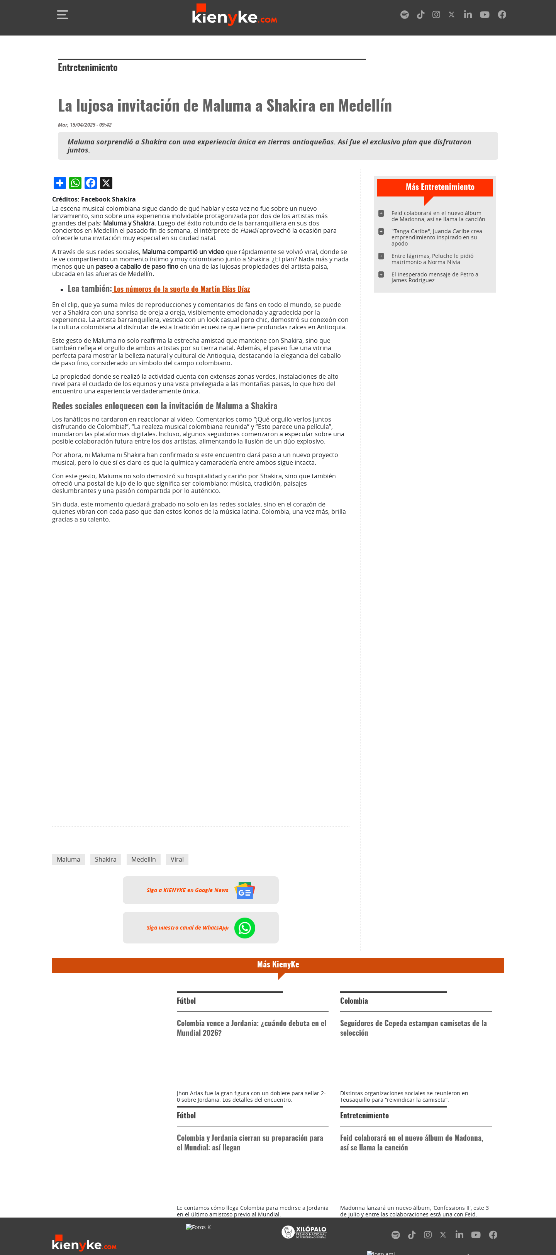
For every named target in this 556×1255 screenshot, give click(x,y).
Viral (177, 1022)
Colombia (354, 1164)
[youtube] (485, 16)
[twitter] (452, 16)
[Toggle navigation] (62, 14)
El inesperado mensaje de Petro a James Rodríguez (435, 277)
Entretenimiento (88, 68)
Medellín (143, 1022)
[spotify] (404, 16)
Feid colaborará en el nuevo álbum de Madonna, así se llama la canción (438, 216)
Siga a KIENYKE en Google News (201, 1053)
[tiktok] (421, 16)
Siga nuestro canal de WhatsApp (201, 1090)
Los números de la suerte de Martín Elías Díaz (181, 452)
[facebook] (502, 16)
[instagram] (436, 16)
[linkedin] (468, 16)
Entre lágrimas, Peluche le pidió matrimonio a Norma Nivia (432, 259)
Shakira (106, 1022)
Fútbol (186, 1164)
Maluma (68, 1022)
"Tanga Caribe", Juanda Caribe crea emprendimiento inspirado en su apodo (437, 237)
